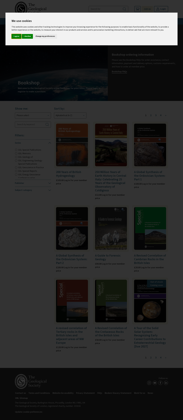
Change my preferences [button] (45, 36)
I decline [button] (27, 36)
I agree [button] (16, 36)
